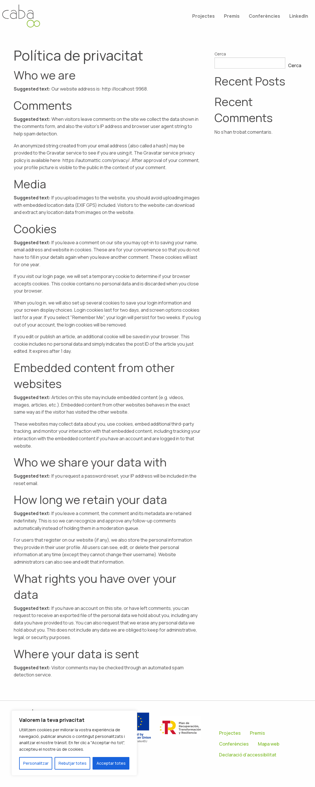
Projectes (203, 16)
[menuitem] (203, 16)
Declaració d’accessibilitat (247, 755)
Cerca (220, 54)
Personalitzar (36, 763)
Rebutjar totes (73, 763)
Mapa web (268, 744)
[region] (74, 743)
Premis (232, 16)
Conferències (264, 16)
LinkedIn (298, 16)
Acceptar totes (111, 763)
